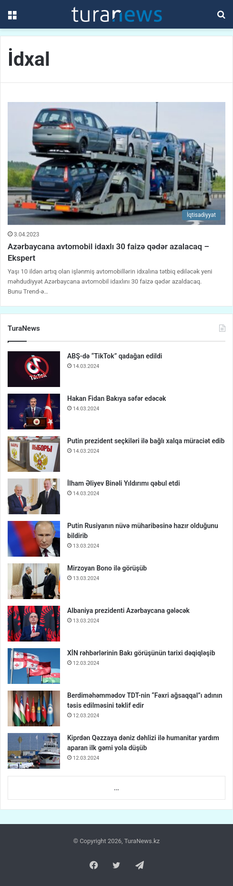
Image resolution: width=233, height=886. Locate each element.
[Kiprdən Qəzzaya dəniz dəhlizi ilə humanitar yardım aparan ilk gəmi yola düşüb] (34, 751)
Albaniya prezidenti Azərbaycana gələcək (128, 610)
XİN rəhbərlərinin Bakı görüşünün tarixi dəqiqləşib (141, 653)
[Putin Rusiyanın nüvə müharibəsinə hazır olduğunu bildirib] (34, 539)
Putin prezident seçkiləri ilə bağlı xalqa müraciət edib (145, 441)
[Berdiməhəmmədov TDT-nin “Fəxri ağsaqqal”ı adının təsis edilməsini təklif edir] (34, 708)
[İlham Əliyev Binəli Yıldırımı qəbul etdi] (34, 496)
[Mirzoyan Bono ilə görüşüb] (34, 581)
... (116, 788)
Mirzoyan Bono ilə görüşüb (107, 568)
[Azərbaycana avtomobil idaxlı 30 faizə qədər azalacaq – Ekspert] (116, 163)
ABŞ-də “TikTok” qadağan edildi (114, 356)
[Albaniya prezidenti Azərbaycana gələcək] (34, 624)
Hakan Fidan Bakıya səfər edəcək (116, 398)
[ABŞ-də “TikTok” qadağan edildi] (34, 369)
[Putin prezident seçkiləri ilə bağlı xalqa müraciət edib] (34, 454)
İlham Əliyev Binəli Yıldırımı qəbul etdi (123, 483)
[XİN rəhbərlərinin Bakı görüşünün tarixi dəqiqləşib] (34, 666)
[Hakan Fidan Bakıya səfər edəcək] (34, 411)
